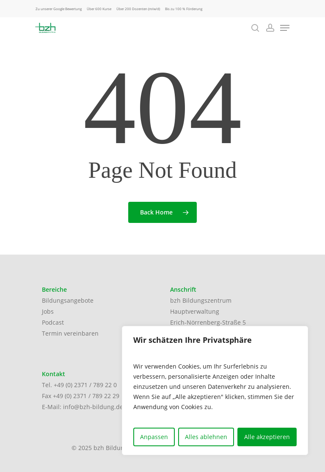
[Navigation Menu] (284, 28)
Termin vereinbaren (70, 333)
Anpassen (154, 437)
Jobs (48, 311)
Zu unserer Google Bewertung (59, 8)
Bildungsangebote (68, 300)
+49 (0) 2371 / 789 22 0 (85, 385)
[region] (215, 390)
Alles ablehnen (206, 437)
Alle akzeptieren (267, 437)
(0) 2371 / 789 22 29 (92, 396)
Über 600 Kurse (99, 8)
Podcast (53, 322)
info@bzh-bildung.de (93, 407)
